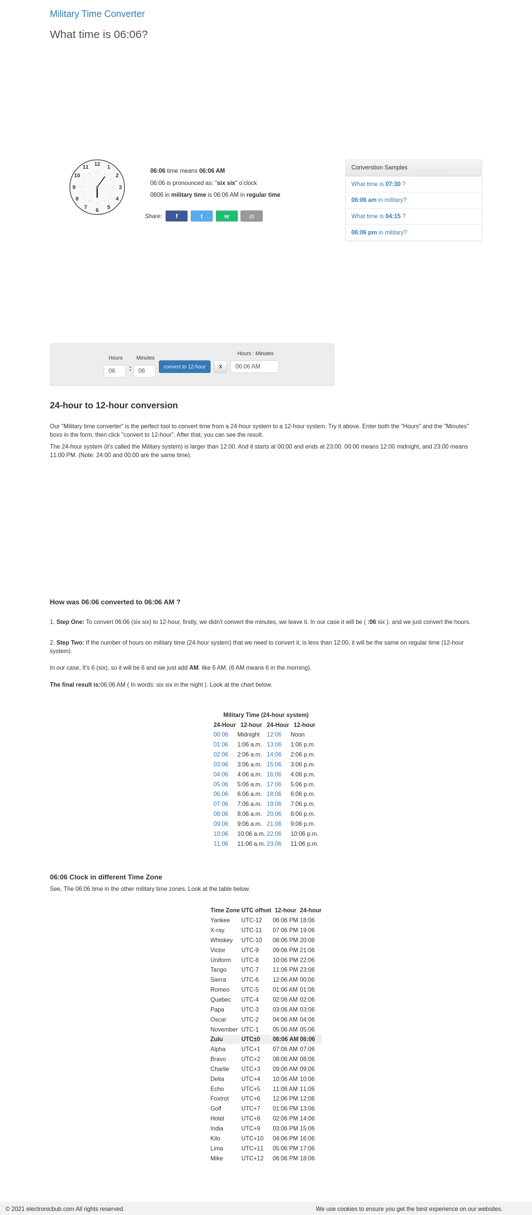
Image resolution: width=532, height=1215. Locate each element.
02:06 (221, 754)
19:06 (274, 804)
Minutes (145, 358)
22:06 (274, 834)
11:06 (221, 844)
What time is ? (378, 184)
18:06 (274, 794)
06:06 (221, 794)
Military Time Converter (97, 13)
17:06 (274, 784)
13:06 (274, 744)
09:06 (221, 824)
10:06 (221, 834)
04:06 (221, 774)
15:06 (274, 764)
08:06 (221, 814)
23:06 (274, 844)
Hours (115, 358)
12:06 (274, 734)
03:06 (221, 764)
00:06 (221, 734)
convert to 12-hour (185, 367)
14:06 (274, 754)
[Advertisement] (192, 100)
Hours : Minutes (255, 353)
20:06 (274, 814)
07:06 (221, 804)
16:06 (274, 774)
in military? (378, 200)
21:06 (274, 824)
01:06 (221, 744)
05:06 (221, 784)
